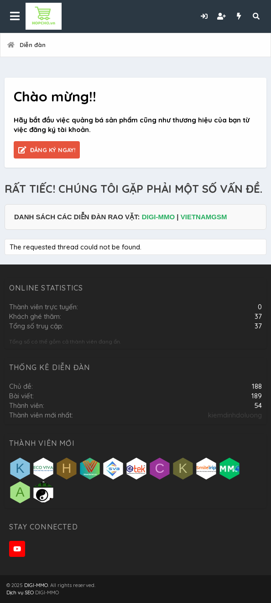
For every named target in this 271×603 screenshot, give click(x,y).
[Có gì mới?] (238, 16)
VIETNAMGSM (204, 217)
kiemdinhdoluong (235, 415)
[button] (14, 16)
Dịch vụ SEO (20, 592)
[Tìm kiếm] (256, 16)
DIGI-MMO (158, 217)
